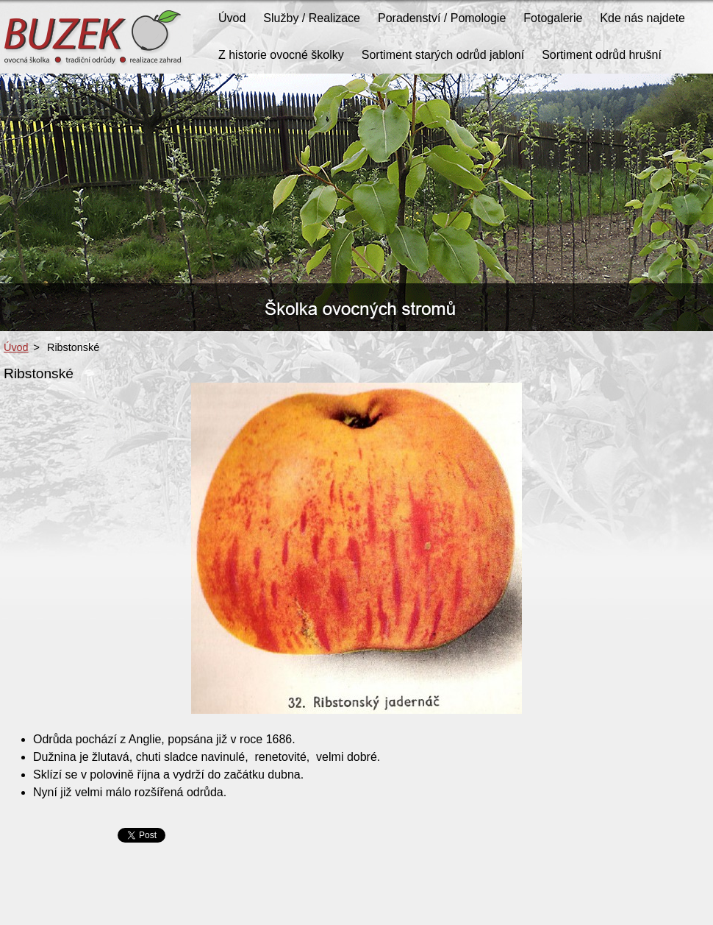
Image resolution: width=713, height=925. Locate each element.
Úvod (16, 347)
